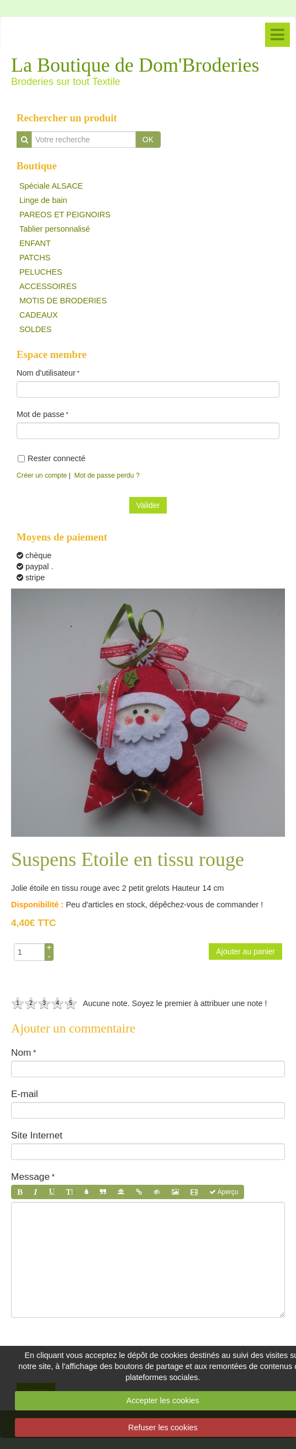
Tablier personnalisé (54, 228)
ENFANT (35, 243)
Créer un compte (42, 475)
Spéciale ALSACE (51, 185)
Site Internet (36, 1135)
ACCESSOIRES (48, 286)
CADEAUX (38, 315)
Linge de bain (43, 200)
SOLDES (35, 329)
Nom (21, 1052)
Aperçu (223, 1192)
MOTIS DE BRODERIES (63, 300)
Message (30, 1176)
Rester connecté (52, 458)
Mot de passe (40, 414)
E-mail (24, 1093)
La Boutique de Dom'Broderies (135, 65)
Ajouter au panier (245, 951)
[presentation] (95, 1344)
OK (148, 139)
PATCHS (34, 257)
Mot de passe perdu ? (107, 475)
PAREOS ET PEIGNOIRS (64, 214)
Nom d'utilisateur (46, 372)
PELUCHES (40, 272)
